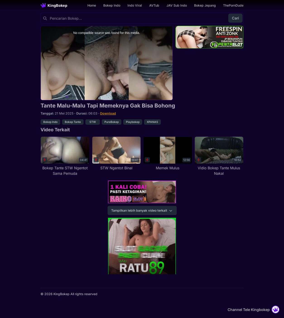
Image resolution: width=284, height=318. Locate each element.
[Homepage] (54, 5)
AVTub (154, 5)
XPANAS (152, 122)
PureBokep (111, 122)
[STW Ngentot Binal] (116, 153)
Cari (235, 18)
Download (108, 113)
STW (92, 122)
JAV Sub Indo (176, 5)
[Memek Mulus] (167, 153)
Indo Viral (135, 5)
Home (91, 5)
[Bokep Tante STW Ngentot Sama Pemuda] (65, 156)
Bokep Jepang (205, 5)
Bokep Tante (73, 122)
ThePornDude (233, 5)
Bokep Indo (111, 5)
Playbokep (133, 122)
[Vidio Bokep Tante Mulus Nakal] (219, 156)
